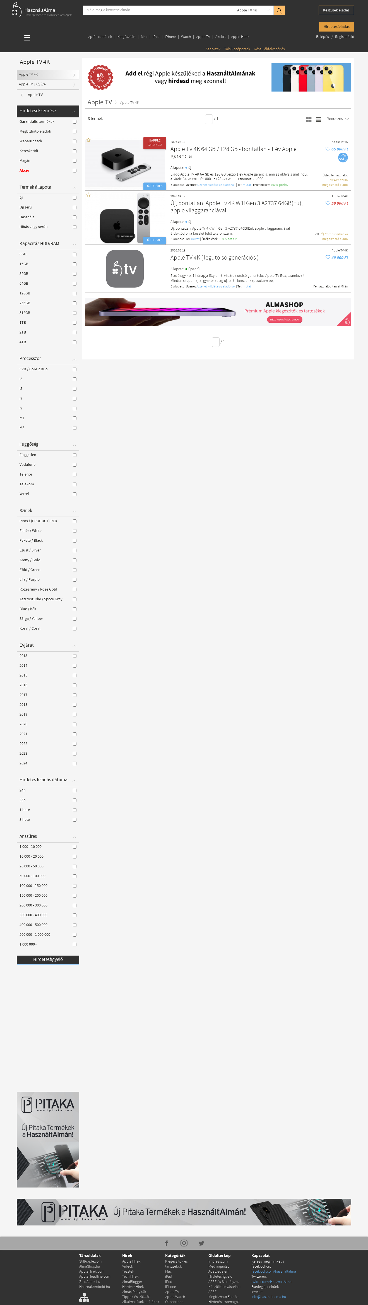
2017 (48, 694)
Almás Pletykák (134, 1292)
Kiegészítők (126, 37)
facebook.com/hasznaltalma (273, 1271)
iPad (156, 37)
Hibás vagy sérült (48, 226)
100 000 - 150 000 (48, 885)
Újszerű (48, 207)
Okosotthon (174, 1302)
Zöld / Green (48, 569)
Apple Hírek (240, 37)
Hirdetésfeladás (337, 26)
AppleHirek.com (91, 1271)
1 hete (48, 809)
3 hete (48, 819)
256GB (48, 303)
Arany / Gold (48, 560)
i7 (48, 398)
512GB (48, 312)
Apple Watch (175, 1297)
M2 (48, 427)
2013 (48, 655)
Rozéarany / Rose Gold (48, 589)
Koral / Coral (48, 628)
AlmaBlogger (132, 1282)
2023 (48, 753)
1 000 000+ (48, 944)
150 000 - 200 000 (48, 895)
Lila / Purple (48, 579)
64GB (48, 283)
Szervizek (213, 49)
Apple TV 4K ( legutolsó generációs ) (214, 258)
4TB (48, 342)
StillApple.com (90, 1261)
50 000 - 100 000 (48, 876)
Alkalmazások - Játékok (140, 1302)
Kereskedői (48, 150)
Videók (127, 1266)
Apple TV (203, 37)
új (48, 197)
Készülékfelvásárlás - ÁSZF (224, 1289)
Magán (48, 160)
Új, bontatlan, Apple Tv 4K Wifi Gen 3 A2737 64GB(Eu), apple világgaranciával (236, 207)
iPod (168, 1282)
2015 (48, 675)
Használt (48, 217)
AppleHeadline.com (94, 1276)
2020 (48, 724)
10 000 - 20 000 (48, 856)
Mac (144, 37)
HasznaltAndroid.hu (94, 1287)
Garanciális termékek (48, 121)
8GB (48, 254)
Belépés (323, 37)
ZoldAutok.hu (89, 1282)
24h (48, 790)
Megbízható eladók (48, 131)
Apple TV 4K (247, 10)
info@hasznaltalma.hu (268, 1297)
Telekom (48, 484)
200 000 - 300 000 (48, 905)
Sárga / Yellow (48, 618)
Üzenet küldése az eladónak (216, 185)
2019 (48, 714)
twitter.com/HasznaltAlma (271, 1282)
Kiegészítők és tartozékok (176, 1264)
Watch (186, 37)
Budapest (177, 185)
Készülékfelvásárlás (269, 49)
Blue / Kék (48, 608)
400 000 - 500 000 (48, 924)
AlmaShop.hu (89, 1266)
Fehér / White (48, 530)
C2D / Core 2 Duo (48, 369)
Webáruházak (48, 141)
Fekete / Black (48, 540)
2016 (48, 685)
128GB (48, 293)
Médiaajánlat (218, 1266)
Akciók (220, 37)
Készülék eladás (336, 10)
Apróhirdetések (100, 37)
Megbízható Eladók (223, 1297)
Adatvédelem (218, 1271)
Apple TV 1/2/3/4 (32, 84)
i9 (48, 408)
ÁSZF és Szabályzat (223, 1282)
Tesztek (128, 1271)
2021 (48, 734)
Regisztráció (344, 37)
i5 (48, 388)
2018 (48, 704)
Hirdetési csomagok (224, 1302)
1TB (48, 322)
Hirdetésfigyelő (48, 959)
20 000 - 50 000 (48, 866)
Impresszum (218, 1261)
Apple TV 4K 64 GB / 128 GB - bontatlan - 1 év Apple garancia (233, 153)
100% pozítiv (279, 185)
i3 (48, 379)
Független (48, 454)
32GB (48, 273)
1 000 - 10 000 (48, 846)
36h (48, 800)
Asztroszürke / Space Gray (48, 599)
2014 (48, 665)
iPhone (170, 37)
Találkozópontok (237, 49)
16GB (48, 264)
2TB (48, 332)
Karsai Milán (339, 286)
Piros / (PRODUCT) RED (48, 521)
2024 (48, 763)
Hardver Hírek (133, 1287)
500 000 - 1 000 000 (48, 934)
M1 (48, 418)
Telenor (48, 474)
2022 (48, 743)
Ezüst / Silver (48, 550)
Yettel (48, 493)
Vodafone (48, 464)
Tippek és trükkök (136, 1297)
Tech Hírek (130, 1276)
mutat (247, 185)
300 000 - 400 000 (48, 915)
